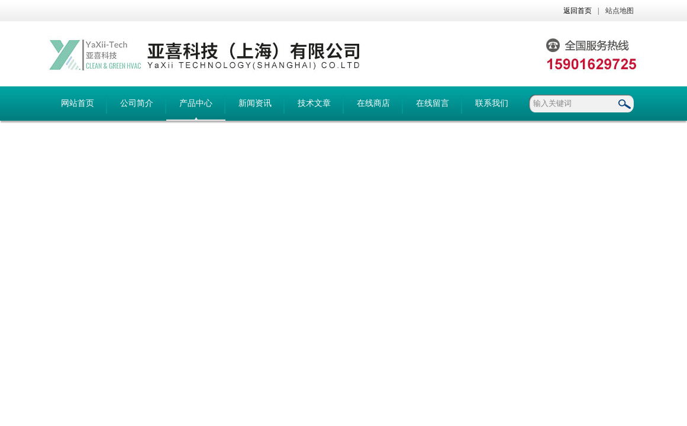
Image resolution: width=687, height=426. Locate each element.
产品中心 (195, 103)
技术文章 (314, 103)
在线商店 (373, 103)
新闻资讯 (255, 103)
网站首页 (77, 103)
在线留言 (432, 103)
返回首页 (577, 11)
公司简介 (136, 103)
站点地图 (619, 11)
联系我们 (491, 103)
